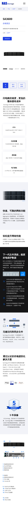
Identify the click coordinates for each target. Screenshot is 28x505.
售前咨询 (7, 38)
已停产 (14, 9)
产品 (9, 9)
